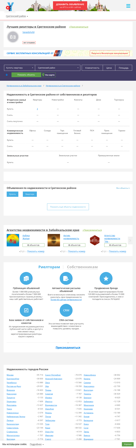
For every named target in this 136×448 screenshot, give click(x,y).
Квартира (28, 193)
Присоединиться (68, 347)
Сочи (86, 427)
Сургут (48, 439)
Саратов (49, 394)
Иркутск (48, 401)
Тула (47, 424)
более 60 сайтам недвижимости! (66, 299)
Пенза (48, 416)
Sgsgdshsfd (29, 32)
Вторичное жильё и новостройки (16, 101)
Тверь (86, 431)
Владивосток (51, 405)
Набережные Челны (16, 416)
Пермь (48, 390)
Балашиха (88, 420)
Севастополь (12, 427)
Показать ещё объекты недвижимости (68, 206)
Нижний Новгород (53, 378)
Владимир (88, 439)
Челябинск (12, 382)
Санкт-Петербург (53, 375)
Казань (87, 378)
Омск (47, 382)
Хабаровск (88, 401)
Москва (10, 375)
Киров (86, 416)
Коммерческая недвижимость (15, 132)
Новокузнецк (13, 412)
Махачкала (89, 405)
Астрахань (88, 412)
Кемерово (88, 409)
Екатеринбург (13, 378)
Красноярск (89, 386)
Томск (9, 409)
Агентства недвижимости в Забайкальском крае (43, 230)
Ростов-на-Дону (14, 386)
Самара (87, 382)
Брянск (87, 435)
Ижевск (48, 397)
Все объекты (122, 188)
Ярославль (11, 405)
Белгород (11, 439)
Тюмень (87, 394)
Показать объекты (26, 75)
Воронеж (11, 390)
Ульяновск (11, 401)
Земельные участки (17, 155)
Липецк (10, 420)
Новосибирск (90, 375)
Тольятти (11, 397)
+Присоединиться (78, 26)
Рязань (48, 412)
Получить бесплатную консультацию (109, 53)
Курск (86, 424)
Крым (47, 427)
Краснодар (11, 394)
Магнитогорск (13, 435)
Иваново (49, 435)
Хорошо (128, 444)
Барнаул (87, 397)
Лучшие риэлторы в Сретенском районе (36, 27)
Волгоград (88, 390)
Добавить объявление (70, 6)
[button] (130, 240)
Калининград (13, 424)
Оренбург (49, 409)
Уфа (47, 386)
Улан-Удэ (49, 431)
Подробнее (36, 444)
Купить (11, 193)
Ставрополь (12, 431)
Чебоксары (50, 420)
